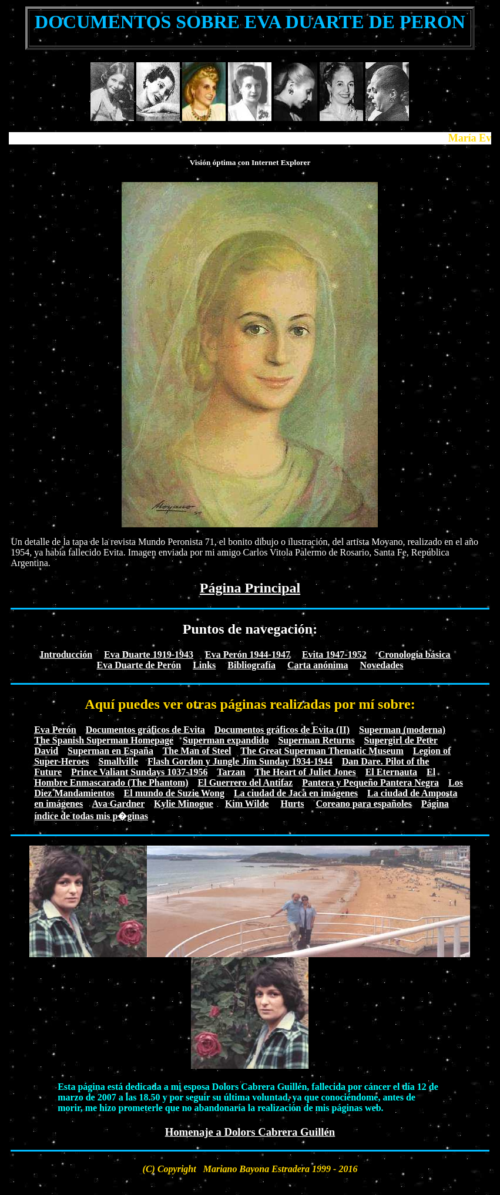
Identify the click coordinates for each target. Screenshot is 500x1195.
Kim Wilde (247, 804)
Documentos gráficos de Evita (145, 730)
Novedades (382, 665)
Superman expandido (226, 740)
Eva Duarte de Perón (139, 665)
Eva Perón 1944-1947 (247, 654)
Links (204, 665)
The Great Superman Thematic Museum (322, 751)
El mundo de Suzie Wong (174, 793)
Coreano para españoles (363, 804)
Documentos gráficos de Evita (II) (282, 730)
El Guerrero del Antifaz (245, 782)
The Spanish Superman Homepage (103, 740)
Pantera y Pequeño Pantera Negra (370, 782)
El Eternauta (391, 772)
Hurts (292, 804)
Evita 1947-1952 (334, 654)
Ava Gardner (118, 804)
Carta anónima (317, 665)
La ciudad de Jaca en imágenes (296, 793)
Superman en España (110, 751)
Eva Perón (55, 730)
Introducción (66, 654)
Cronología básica (414, 654)
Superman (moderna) (402, 730)
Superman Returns (316, 740)
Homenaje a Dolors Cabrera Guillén (250, 1132)
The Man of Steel (197, 751)
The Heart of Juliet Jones (304, 772)
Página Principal (250, 587)
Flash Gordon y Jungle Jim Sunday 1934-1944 (240, 761)
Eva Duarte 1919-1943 (148, 654)
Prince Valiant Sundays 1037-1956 (139, 772)
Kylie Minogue (183, 804)
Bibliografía (251, 665)
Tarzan (231, 772)
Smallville (119, 761)
